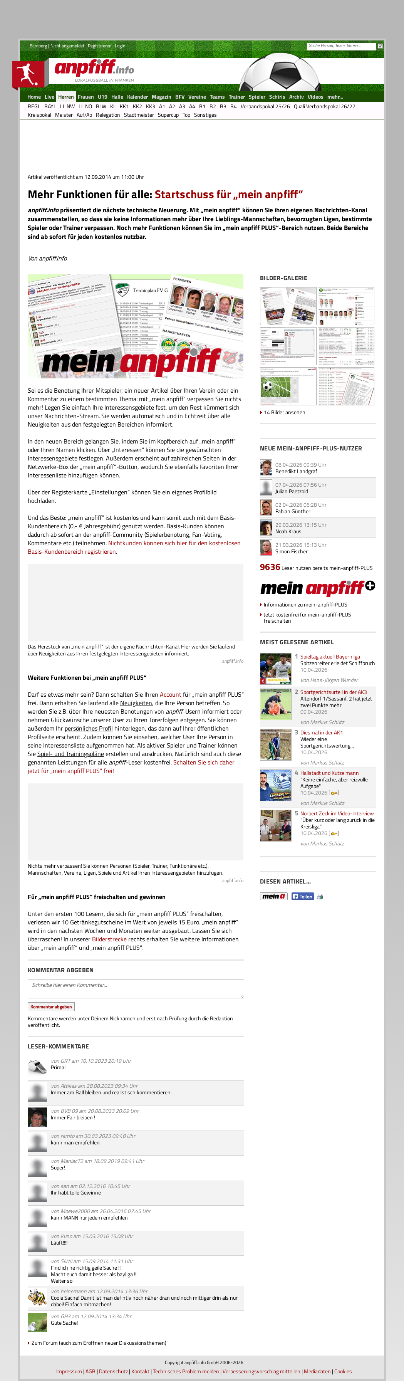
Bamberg (38, 45)
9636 (270, 566)
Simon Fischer (291, 551)
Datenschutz (113, 1371)
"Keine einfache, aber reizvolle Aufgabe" (334, 782)
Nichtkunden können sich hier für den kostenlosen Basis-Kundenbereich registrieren (134, 547)
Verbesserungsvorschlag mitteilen (261, 1371)
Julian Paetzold (291, 491)
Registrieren (99, 45)
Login (120, 45)
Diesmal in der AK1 (321, 732)
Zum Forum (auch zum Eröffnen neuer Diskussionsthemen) (99, 1343)
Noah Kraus (288, 531)
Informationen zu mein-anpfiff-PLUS (305, 604)
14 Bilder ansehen (284, 412)
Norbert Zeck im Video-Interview (337, 813)
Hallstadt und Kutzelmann (329, 773)
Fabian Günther (292, 511)
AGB (90, 1371)
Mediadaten (317, 1371)
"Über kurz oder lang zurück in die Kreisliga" (337, 823)
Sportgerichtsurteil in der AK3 (333, 692)
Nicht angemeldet (67, 45)
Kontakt (140, 1371)
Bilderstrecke (109, 939)
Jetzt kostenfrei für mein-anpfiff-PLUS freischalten (307, 617)
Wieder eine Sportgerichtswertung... (327, 742)
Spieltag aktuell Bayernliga (330, 656)
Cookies (343, 1371)
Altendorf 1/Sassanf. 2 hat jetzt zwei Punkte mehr (336, 701)
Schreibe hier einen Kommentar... (136, 988)
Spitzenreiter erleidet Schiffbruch (337, 663)
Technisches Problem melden (186, 1371)
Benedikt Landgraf (296, 471)
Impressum (69, 1371)
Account (170, 694)
